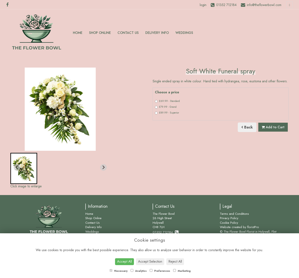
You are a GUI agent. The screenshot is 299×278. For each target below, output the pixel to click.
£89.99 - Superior (167, 113)
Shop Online (100, 32)
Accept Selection (150, 261)
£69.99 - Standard (167, 101)
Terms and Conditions (234, 213)
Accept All (124, 261)
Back (247, 127)
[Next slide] (103, 167)
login (203, 4)
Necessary (118, 271)
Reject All (175, 261)
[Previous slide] (17, 167)
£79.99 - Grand (165, 107)
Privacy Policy (229, 218)
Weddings (184, 32)
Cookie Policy (229, 222)
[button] (23, 168)
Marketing (182, 271)
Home (77, 32)
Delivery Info (157, 32)
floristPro (253, 227)
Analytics (139, 271)
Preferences (160, 271)
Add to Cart (273, 127)
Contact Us (128, 32)
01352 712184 (166, 232)
